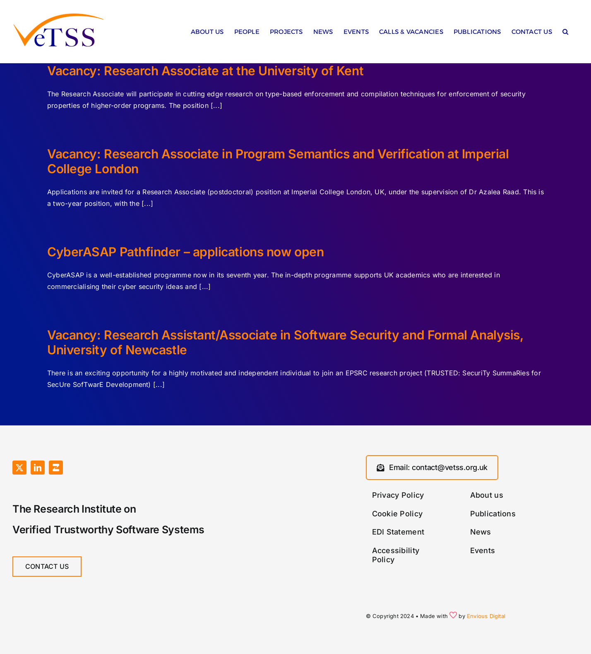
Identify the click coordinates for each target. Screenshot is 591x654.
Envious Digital (486, 616)
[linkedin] (38, 468)
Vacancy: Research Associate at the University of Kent (205, 70)
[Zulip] (56, 468)
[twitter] (19, 468)
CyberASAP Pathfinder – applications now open (185, 251)
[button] (565, 33)
